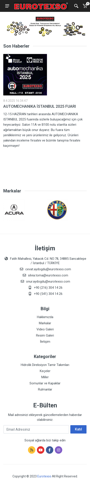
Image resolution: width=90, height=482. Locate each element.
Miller (45, 377)
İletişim (45, 342)
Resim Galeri (45, 335)
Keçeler (45, 371)
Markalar (45, 323)
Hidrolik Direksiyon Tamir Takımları (45, 365)
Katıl (78, 429)
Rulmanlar (45, 389)
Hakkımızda (45, 317)
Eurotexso (44, 476)
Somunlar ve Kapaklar (45, 383)
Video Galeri (45, 329)
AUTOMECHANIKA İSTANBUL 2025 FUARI (39, 106)
